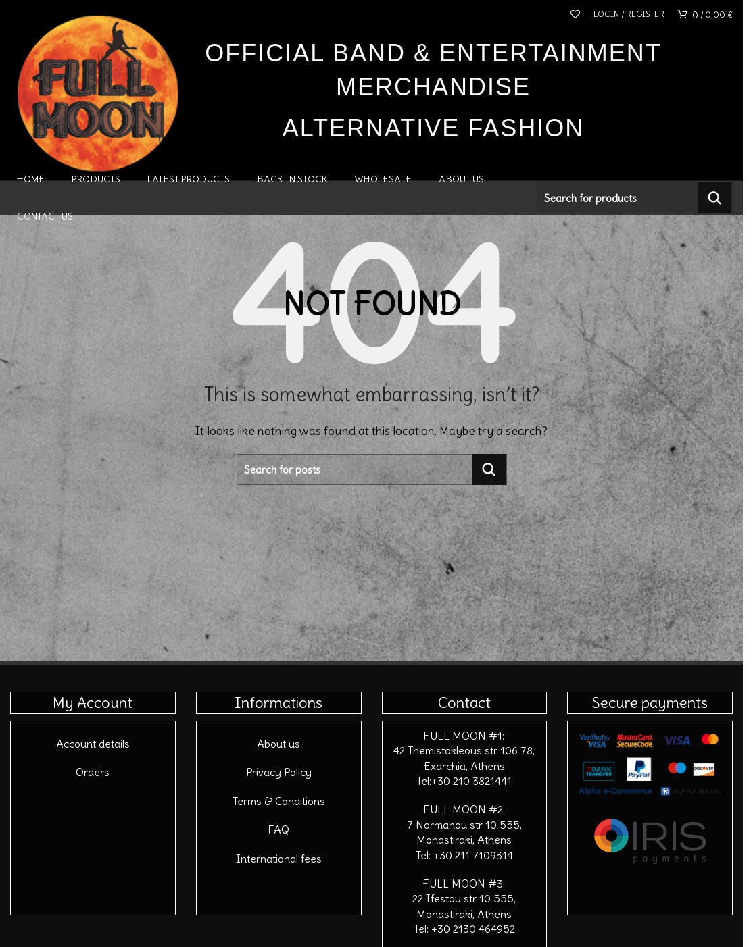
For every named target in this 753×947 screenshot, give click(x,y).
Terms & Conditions (279, 801)
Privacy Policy (279, 772)
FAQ (278, 829)
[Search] (635, 197)
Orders (93, 772)
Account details (93, 743)
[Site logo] (98, 89)
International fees (279, 858)
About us (278, 743)
